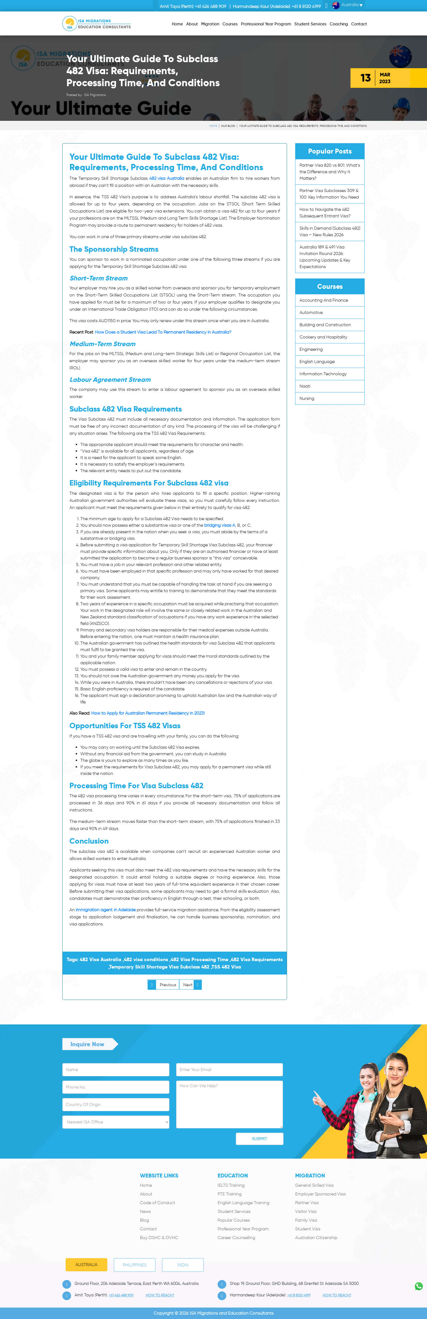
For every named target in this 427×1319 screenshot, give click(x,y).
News (145, 1211)
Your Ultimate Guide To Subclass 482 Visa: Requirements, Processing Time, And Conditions (303, 126)
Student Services (234, 1211)
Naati (305, 386)
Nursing (307, 398)
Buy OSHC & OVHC (159, 1237)
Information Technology (323, 373)
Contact (148, 1228)
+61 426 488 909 (210, 6)
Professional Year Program (243, 1228)
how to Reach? (160, 1295)
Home (213, 126)
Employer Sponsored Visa (320, 1194)
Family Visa (306, 1220)
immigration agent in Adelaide (106, 909)
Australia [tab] (86, 1264)
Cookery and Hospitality (323, 337)
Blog (144, 1220)
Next (192, 984)
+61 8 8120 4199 (306, 6)
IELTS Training (231, 1185)
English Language (317, 361)
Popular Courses (234, 1220)
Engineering (311, 349)
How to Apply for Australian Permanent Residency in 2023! (148, 713)
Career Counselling (236, 1237)
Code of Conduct (157, 1202)
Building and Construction (325, 324)
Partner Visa (307, 1202)
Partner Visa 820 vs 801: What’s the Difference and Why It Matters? (330, 172)
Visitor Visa (305, 1211)
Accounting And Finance (324, 300)
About (146, 1194)
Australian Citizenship (316, 1237)
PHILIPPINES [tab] (135, 1264)
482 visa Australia (166, 178)
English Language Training (243, 1202)
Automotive (311, 312)
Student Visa (307, 1228)
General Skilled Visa (314, 1185)
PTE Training (230, 1194)
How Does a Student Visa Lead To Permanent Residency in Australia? (163, 332)
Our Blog (228, 126)
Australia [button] (345, 5)
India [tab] (182, 1264)
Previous (162, 984)
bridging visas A (219, 525)
